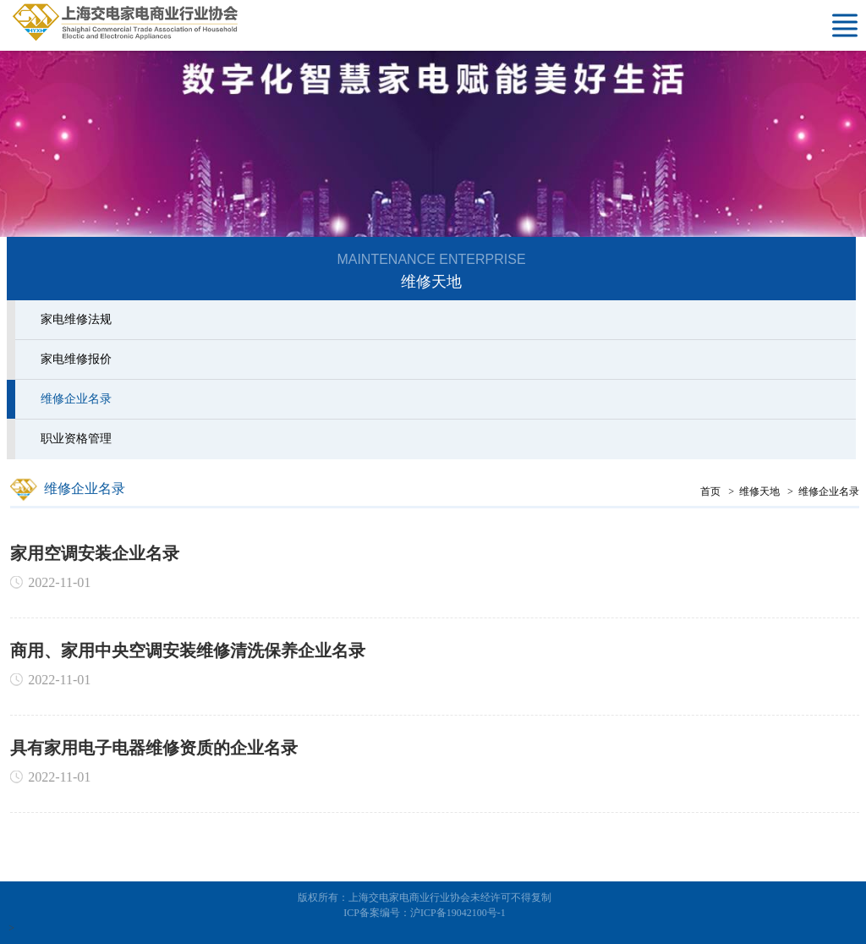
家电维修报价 (74, 359)
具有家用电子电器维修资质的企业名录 (156, 747)
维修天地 (762, 491)
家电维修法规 (74, 319)
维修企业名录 (74, 398)
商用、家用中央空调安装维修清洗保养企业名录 (190, 650)
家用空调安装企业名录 (97, 553)
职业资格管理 (74, 438)
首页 (713, 491)
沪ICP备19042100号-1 (458, 913)
